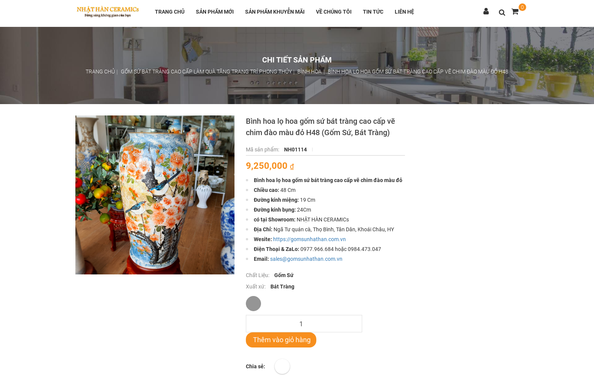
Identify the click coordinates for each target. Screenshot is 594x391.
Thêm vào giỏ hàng (281, 340)
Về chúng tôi (334, 12)
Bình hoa (309, 72)
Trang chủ (169, 12)
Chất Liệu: (258, 275)
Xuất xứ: (256, 287)
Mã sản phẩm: (263, 149)
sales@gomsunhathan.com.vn (306, 259)
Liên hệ (404, 12)
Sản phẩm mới (215, 12)
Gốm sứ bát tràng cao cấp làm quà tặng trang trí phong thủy (206, 72)
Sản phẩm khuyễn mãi (275, 12)
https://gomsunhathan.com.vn (309, 239)
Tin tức (373, 12)
